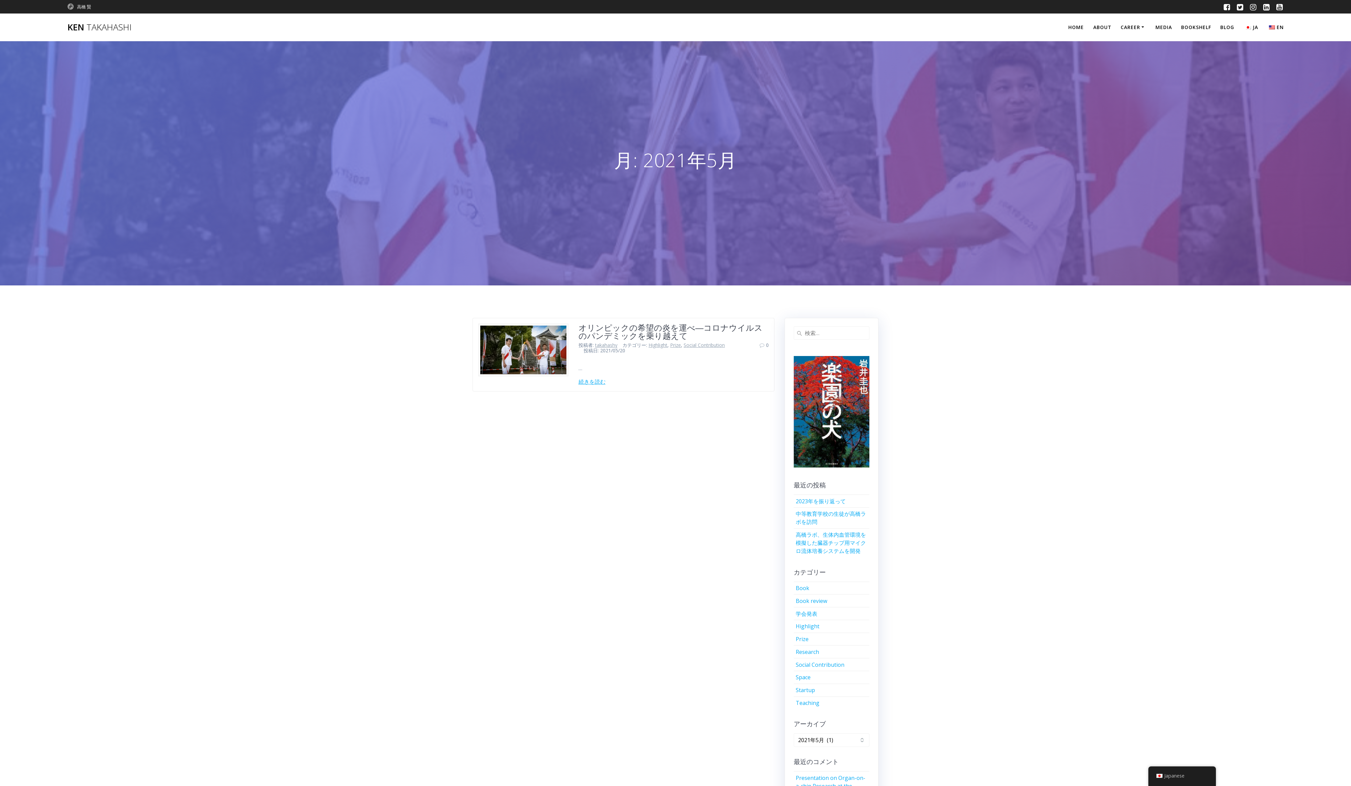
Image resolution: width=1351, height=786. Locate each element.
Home (1076, 27)
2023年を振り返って (821, 501)
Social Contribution (704, 345)
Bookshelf (1196, 27)
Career (1130, 27)
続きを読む (592, 381)
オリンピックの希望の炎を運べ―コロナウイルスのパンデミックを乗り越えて (671, 331)
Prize (675, 345)
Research (807, 652)
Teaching (807, 703)
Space (803, 677)
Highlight (657, 345)
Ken (100, 27)
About (1102, 27)
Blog (1227, 27)
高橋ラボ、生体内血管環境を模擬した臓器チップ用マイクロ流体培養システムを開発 (831, 543)
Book (802, 588)
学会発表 (806, 613)
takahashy (606, 345)
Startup (805, 690)
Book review (811, 601)
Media (1163, 27)
